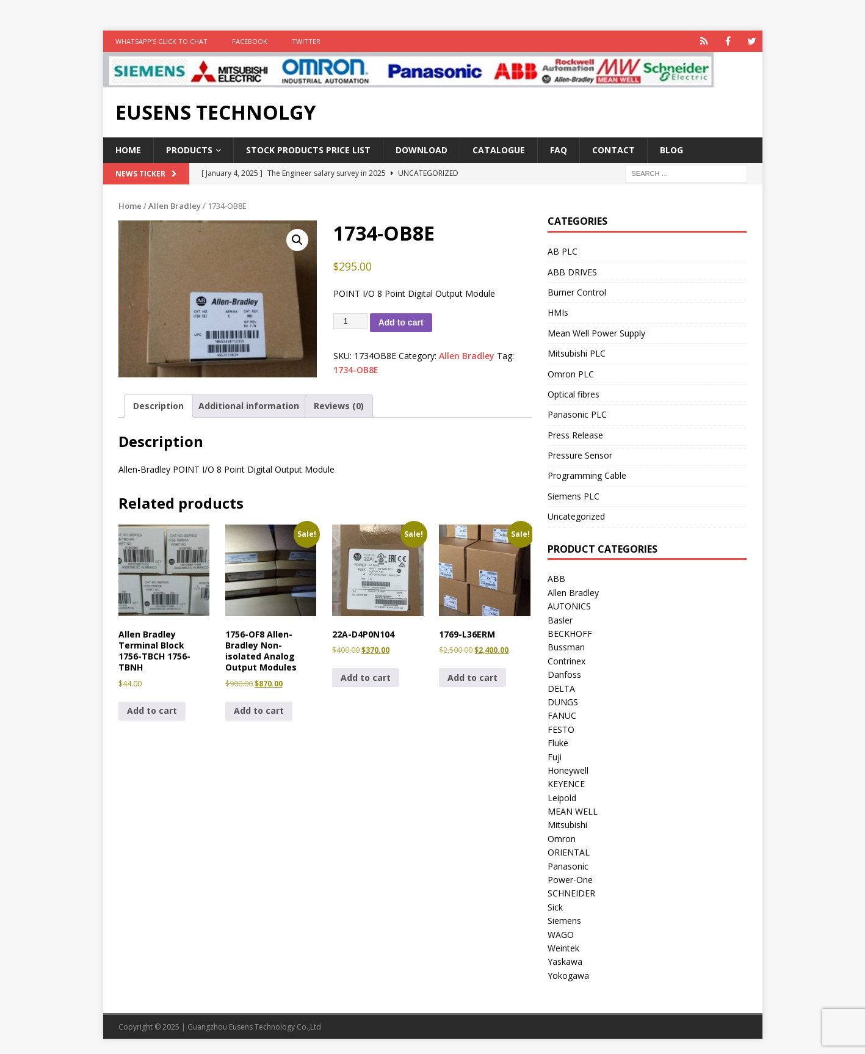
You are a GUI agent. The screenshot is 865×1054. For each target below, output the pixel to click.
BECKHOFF (570, 633)
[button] (297, 240)
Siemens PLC (573, 496)
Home (128, 150)
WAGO (561, 934)
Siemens (564, 920)
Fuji (555, 757)
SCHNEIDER (571, 893)
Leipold (562, 798)
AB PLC (562, 251)
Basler (560, 620)
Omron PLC (571, 374)
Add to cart (401, 322)
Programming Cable (587, 475)
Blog (671, 150)
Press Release (575, 435)
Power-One (570, 879)
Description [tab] (158, 406)
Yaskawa (565, 961)
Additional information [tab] (248, 406)
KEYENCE (566, 784)
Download (421, 150)
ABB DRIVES (572, 272)
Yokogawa (568, 975)
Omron (562, 839)
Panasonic (568, 866)
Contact (613, 150)
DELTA (561, 688)
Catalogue (498, 150)
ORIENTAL (569, 852)
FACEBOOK (249, 41)
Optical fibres (573, 394)
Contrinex (566, 661)
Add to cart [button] (152, 710)
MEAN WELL (573, 811)
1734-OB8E (355, 370)
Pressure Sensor (580, 455)
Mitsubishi (567, 824)
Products (189, 150)
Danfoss (564, 674)
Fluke (558, 743)
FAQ (558, 150)
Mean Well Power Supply (596, 333)
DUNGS (563, 702)
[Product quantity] (350, 321)
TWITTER (306, 41)
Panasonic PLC (577, 414)
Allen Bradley (174, 205)
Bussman (566, 647)
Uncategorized (576, 516)
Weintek (563, 948)
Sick (555, 907)
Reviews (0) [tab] (339, 406)
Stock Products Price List (308, 150)
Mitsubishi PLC (577, 353)
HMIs (558, 312)
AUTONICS (569, 606)
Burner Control (577, 292)
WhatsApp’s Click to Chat (161, 41)
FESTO (561, 729)
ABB (556, 578)
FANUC (562, 715)
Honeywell (568, 770)
